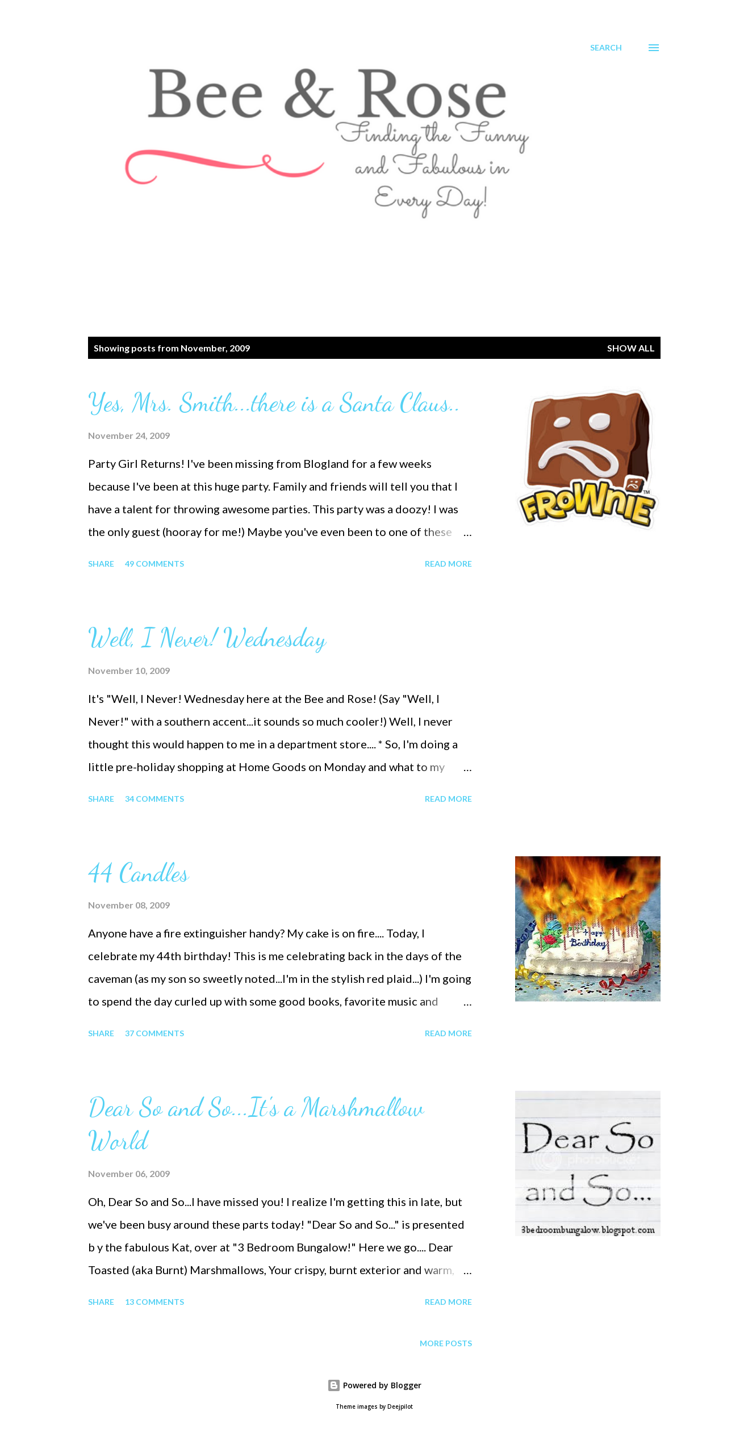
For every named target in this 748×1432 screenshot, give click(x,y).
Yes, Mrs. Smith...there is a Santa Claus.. (274, 402)
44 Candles (138, 872)
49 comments (154, 563)
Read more (448, 563)
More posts (446, 1343)
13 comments (154, 1302)
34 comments (154, 798)
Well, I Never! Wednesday (207, 637)
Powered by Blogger (374, 1385)
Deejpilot (400, 1406)
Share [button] (101, 563)
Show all (631, 347)
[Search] (606, 47)
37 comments (154, 1033)
